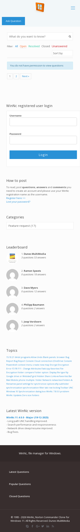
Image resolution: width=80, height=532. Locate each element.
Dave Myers (31, 287)
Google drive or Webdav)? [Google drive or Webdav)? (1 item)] (19, 376)
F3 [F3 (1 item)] (13, 368)
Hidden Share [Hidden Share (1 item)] (44, 376)
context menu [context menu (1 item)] (25, 364)
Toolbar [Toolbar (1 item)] (64, 387)
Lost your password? (18, 201)
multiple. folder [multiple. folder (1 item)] (34, 380)
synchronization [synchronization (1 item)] (14, 387)
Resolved (34, 46)
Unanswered (59, 46)
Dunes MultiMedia (35, 254)
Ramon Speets (32, 270)
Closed (46, 46)
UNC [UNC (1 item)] (71, 387)
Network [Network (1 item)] (46, 380)
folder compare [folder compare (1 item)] (26, 372)
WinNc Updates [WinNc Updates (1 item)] (14, 395)
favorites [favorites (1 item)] (55, 368)
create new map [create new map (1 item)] (41, 364)
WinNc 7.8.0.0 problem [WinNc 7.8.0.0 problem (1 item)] (57, 391)
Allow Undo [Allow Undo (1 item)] (36, 357)
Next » (25, 76)
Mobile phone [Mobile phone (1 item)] (18, 380)
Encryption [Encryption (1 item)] (63, 364)
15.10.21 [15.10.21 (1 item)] (10, 357)
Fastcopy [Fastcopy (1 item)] (46, 368)
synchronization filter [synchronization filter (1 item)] (33, 387)
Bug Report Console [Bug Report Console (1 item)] (24, 361)
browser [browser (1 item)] (61, 357)
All (16, 46)
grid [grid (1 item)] (34, 376)
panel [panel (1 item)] (19, 384)
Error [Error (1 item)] (9, 368)
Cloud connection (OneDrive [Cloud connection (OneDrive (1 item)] (48, 361)
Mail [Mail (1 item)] (8, 380)
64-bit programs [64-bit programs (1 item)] (22, 357)
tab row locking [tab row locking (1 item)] (52, 387)
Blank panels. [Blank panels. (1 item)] (49, 357)
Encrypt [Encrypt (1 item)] (54, 364)
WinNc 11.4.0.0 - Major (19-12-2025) (27, 417)
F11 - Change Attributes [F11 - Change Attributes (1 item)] (29, 368)
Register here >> (16, 198)
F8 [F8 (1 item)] (16, 368)
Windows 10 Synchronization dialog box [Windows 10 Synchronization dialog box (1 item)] (26, 391)
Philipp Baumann (34, 304)
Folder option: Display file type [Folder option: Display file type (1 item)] (49, 372)
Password (15, 134)
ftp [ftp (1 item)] (67, 372)
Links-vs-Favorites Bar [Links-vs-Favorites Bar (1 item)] (61, 376)
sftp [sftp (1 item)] (57, 384)
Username (16, 115)
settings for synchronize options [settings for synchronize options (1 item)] (38, 384)
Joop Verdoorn (32, 321)
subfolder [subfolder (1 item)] (64, 384)
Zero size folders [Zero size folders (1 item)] (30, 395)
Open (23, 46)
